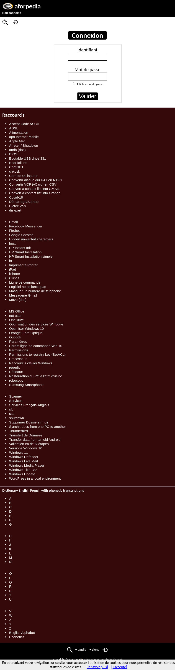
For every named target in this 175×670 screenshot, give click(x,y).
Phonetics (16, 637)
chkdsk (14, 171)
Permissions (18, 350)
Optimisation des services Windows (36, 324)
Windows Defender (23, 457)
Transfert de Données (25, 435)
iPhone (14, 274)
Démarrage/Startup (24, 202)
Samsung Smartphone (26, 385)
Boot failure (18, 163)
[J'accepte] (119, 667)
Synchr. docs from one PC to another (37, 426)
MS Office (16, 311)
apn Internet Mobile (24, 137)
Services (15, 401)
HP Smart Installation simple (30, 256)
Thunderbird (18, 431)
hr (10, 261)
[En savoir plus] (96, 667)
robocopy (16, 380)
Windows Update (22, 474)
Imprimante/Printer (23, 265)
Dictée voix (17, 206)
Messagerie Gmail (23, 295)
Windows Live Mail (23, 461)
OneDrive (16, 320)
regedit (14, 367)
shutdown (16, 418)
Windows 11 (18, 452)
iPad (12, 269)
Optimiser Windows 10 (26, 328)
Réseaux (16, 372)
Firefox (14, 230)
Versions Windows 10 (25, 448)
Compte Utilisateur (23, 176)
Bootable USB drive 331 (27, 158)
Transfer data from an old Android (35, 439)
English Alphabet (22, 633)
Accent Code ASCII (24, 124)
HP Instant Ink (20, 248)
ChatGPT (16, 167)
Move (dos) (17, 300)
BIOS (13, 154)
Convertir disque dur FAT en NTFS (35, 180)
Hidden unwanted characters (31, 239)
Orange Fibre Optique (26, 333)
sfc (11, 409)
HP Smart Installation (25, 252)
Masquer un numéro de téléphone (35, 291)
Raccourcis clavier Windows (30, 363)
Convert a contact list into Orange (34, 193)
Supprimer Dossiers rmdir (28, 422)
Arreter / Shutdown (23, 145)
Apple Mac (17, 141)
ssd (12, 414)
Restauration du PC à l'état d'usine (35, 376)
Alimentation (18, 132)
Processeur (18, 359)
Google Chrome (21, 235)
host (12, 243)
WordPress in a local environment (35, 478)
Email (13, 222)
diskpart (15, 210)
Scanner (15, 396)
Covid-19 (16, 197)
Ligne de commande (25, 282)
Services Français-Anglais (29, 405)
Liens (95, 649)
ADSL (13, 128)
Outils (82, 649)
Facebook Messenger (25, 226)
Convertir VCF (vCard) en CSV (33, 184)
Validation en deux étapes (29, 444)
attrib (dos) (17, 150)
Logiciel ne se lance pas (27, 287)
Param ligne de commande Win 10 (35, 346)
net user (15, 315)
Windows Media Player (26, 465)
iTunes (14, 278)
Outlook (15, 337)
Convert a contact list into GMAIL (34, 189)
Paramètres (18, 341)
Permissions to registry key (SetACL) (37, 354)
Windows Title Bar (23, 470)
